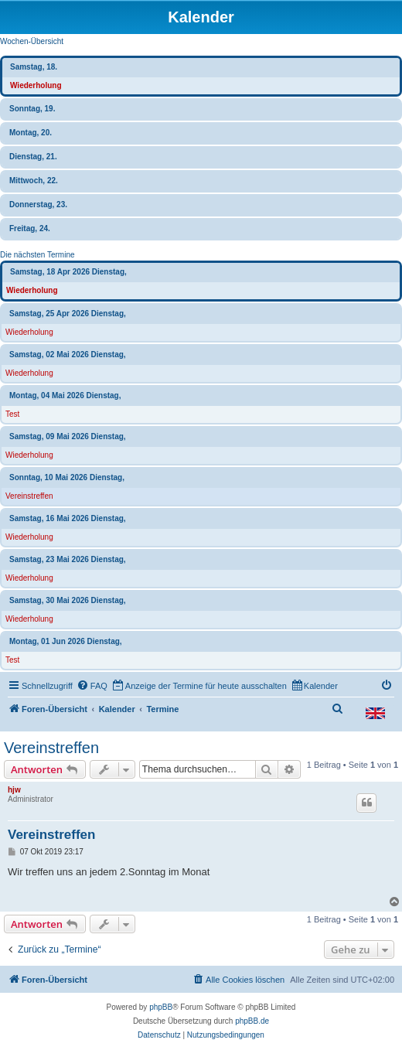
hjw (14, 790)
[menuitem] (92, 686)
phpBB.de (252, 1021)
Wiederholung (36, 85)
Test (12, 414)
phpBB (160, 1007)
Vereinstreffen (29, 496)
